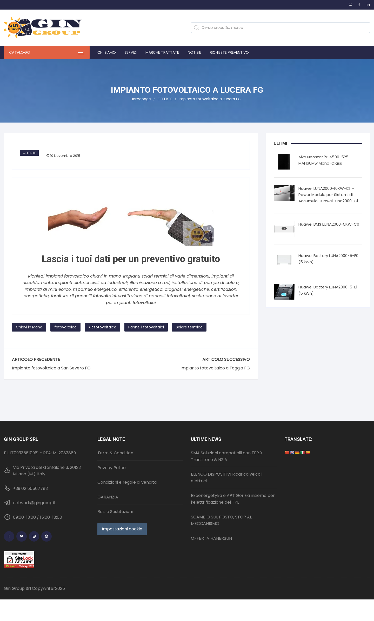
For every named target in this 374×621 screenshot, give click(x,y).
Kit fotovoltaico (102, 327)
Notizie (194, 52)
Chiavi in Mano (29, 327)
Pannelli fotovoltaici (146, 327)
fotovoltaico (65, 327)
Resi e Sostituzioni (115, 512)
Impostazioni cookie (122, 529)
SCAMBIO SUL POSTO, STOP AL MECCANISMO (221, 520)
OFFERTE (29, 152)
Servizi (131, 52)
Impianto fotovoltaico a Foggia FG (215, 368)
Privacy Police (111, 468)
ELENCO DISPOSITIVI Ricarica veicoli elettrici (226, 477)
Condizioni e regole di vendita (127, 482)
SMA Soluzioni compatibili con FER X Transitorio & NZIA (227, 456)
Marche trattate (162, 52)
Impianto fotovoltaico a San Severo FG (51, 368)
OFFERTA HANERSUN (211, 538)
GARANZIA (107, 497)
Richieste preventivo (229, 52)
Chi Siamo (106, 52)
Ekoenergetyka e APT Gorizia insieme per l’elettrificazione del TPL (233, 498)
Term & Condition (115, 453)
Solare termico (189, 327)
